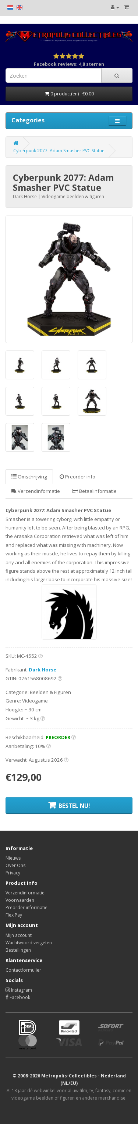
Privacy (13, 873)
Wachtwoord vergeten (29, 943)
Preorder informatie (26, 907)
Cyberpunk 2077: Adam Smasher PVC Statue (59, 151)
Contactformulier (23, 970)
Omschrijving (29, 476)
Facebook (18, 997)
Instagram (19, 990)
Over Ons (15, 865)
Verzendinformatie (35, 491)
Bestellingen (18, 950)
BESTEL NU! (69, 805)
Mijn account (19, 935)
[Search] (116, 75)
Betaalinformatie (94, 491)
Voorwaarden (20, 900)
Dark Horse (42, 669)
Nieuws (13, 858)
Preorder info (77, 476)
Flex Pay (14, 915)
